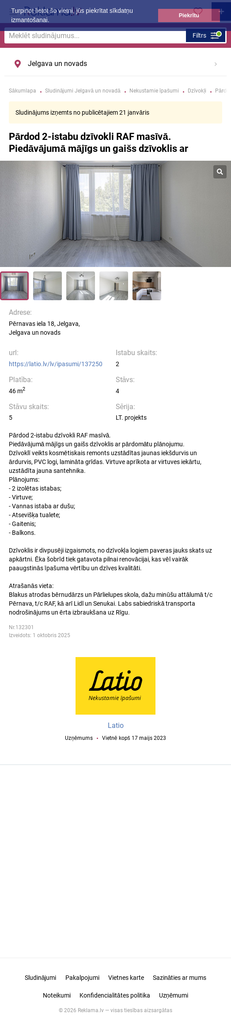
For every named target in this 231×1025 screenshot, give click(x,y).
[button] (52, 20)
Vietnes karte (126, 977)
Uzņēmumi (174, 995)
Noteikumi (57, 995)
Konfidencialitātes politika (115, 995)
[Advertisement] (116, 862)
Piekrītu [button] (189, 15)
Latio (116, 725)
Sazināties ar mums (180, 977)
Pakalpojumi (82, 977)
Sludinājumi (41, 977)
